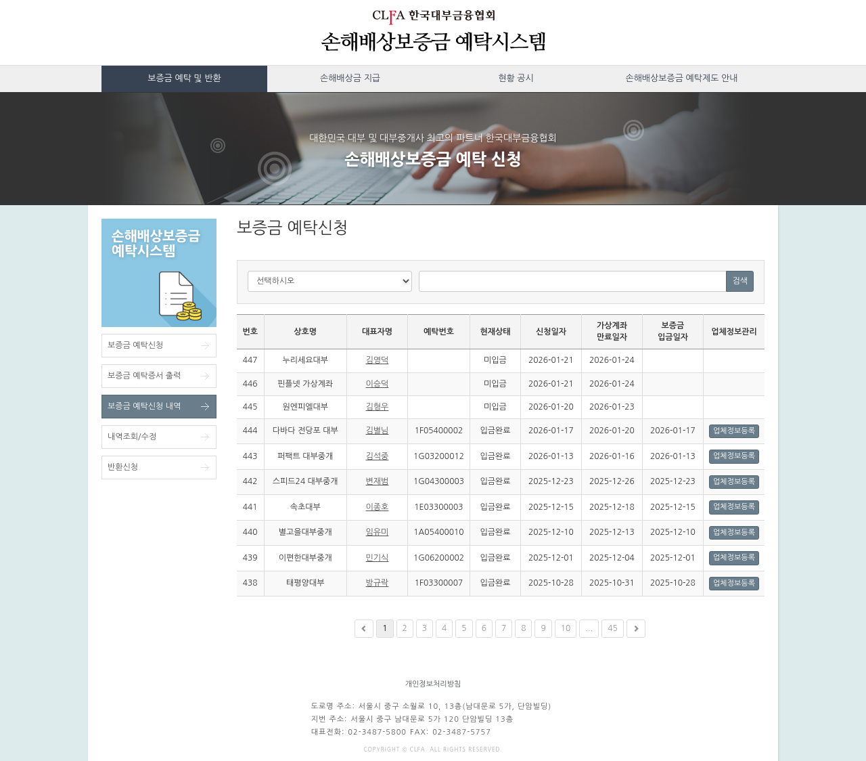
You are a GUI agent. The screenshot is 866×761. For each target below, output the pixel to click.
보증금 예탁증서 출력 (144, 376)
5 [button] (463, 628)
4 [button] (444, 628)
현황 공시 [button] (516, 78)
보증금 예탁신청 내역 (144, 406)
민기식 (377, 558)
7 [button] (503, 628)
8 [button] (523, 628)
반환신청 (123, 467)
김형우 (377, 407)
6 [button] (484, 628)
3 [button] (424, 628)
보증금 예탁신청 (135, 345)
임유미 (377, 532)
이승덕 (377, 384)
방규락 (377, 583)
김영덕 (377, 360)
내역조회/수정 (132, 437)
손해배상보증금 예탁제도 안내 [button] (681, 78)
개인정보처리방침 (433, 684)
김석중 (377, 456)
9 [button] (543, 628)
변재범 (377, 481)
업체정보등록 (734, 431)
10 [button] (566, 628)
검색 (740, 281)
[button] (364, 628)
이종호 (377, 507)
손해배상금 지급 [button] (350, 78)
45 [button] (613, 628)
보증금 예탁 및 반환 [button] (184, 78)
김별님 (377, 431)
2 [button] (405, 628)
